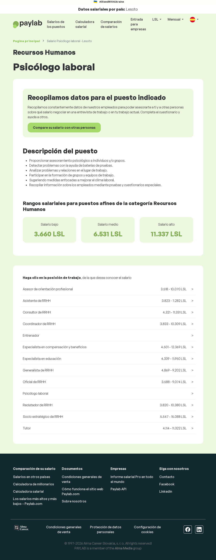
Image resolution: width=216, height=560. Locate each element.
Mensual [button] (174, 19)
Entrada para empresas (138, 24)
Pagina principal (26, 41)
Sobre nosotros (74, 501)
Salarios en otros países (31, 477)
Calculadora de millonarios (33, 484)
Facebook (167, 484)
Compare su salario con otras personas (64, 128)
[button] (194, 19)
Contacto (166, 477)
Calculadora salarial (84, 24)
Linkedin (165, 491)
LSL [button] (155, 19)
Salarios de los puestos (56, 24)
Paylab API (118, 489)
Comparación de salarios (111, 24)
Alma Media (123, 548)
